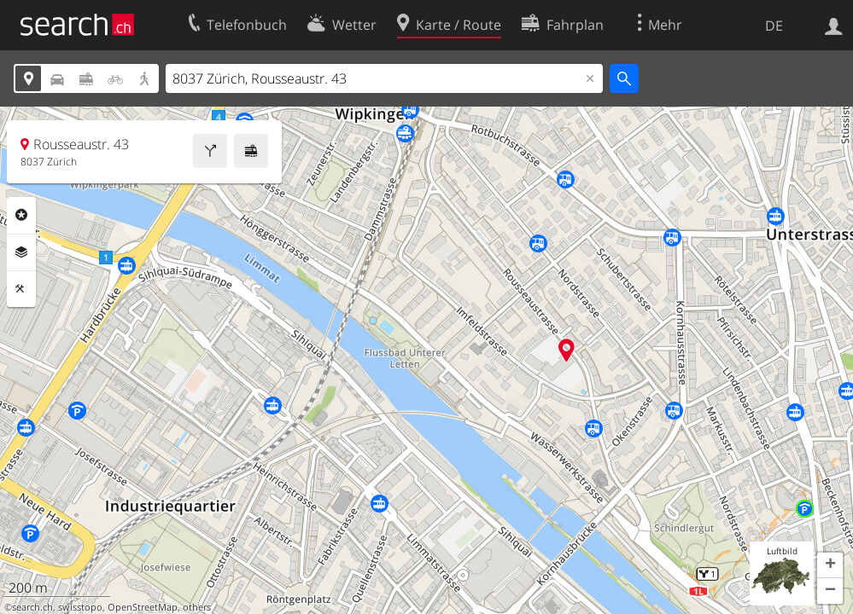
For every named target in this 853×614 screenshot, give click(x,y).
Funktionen (21, 289)
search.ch (32, 607)
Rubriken (21, 215)
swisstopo (80, 607)
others (197, 607)
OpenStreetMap (143, 607)
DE (774, 25)
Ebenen (21, 252)
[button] (830, 565)
